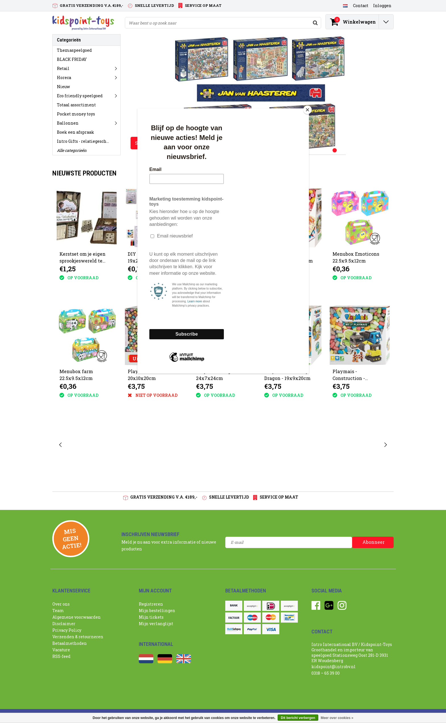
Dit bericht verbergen (298, 718)
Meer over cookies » (337, 718)
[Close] (307, 110)
